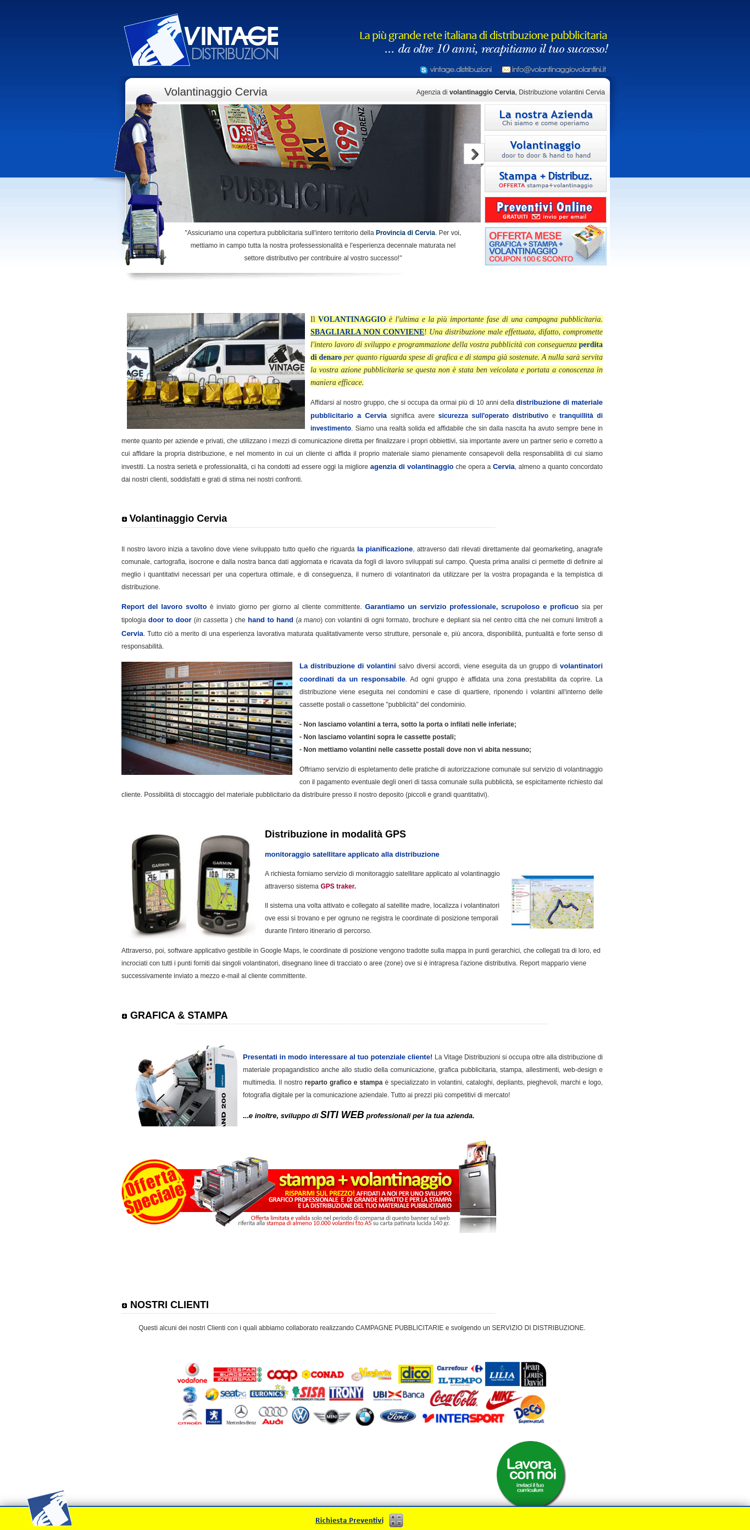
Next (474, 155)
